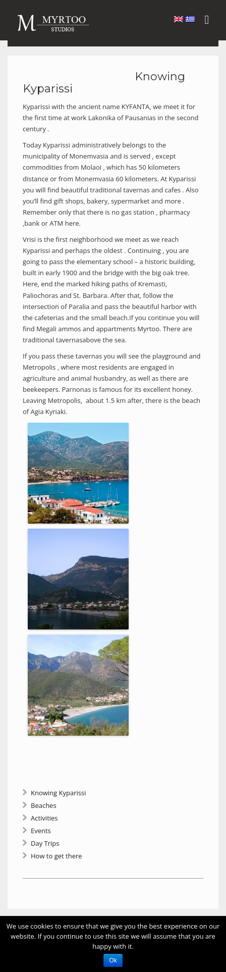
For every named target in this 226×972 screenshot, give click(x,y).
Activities (44, 818)
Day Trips (45, 843)
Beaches (43, 805)
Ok (113, 960)
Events (41, 830)
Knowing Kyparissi (58, 792)
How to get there (56, 855)
